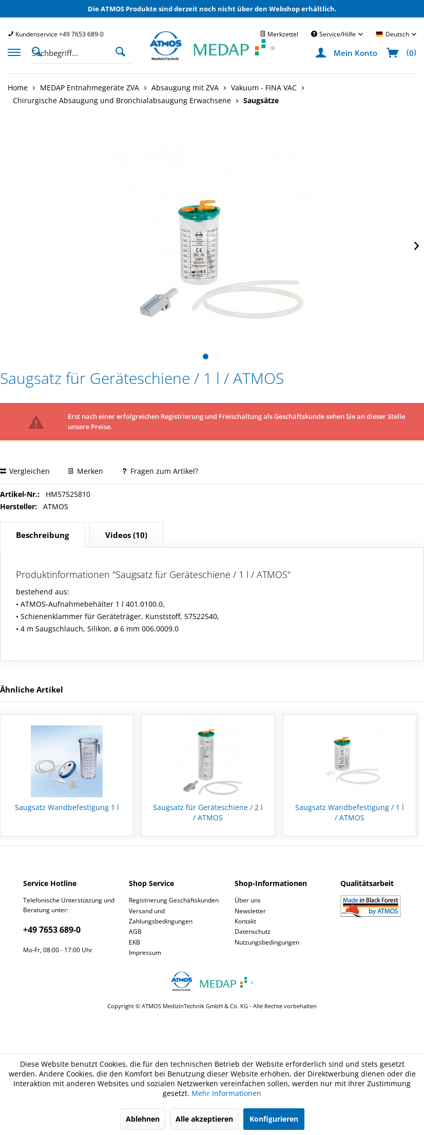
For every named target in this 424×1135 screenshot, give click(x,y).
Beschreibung (42, 535)
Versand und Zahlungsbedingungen (160, 916)
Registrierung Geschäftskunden (174, 900)
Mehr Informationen (226, 1093)
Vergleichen (25, 471)
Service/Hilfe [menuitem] (334, 34)
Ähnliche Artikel (31, 689)
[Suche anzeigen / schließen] (39, 51)
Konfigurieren (273, 1119)
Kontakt (245, 921)
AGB (135, 931)
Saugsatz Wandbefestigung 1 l (67, 807)
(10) (126, 535)
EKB (134, 942)
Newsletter (250, 911)
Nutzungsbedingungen (267, 942)
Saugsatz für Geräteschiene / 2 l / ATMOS (208, 812)
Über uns (248, 900)
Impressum (145, 952)
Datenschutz (253, 931)
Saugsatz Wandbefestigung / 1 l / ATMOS (349, 812)
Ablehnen (143, 1119)
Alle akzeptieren (204, 1119)
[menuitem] (56, 34)
